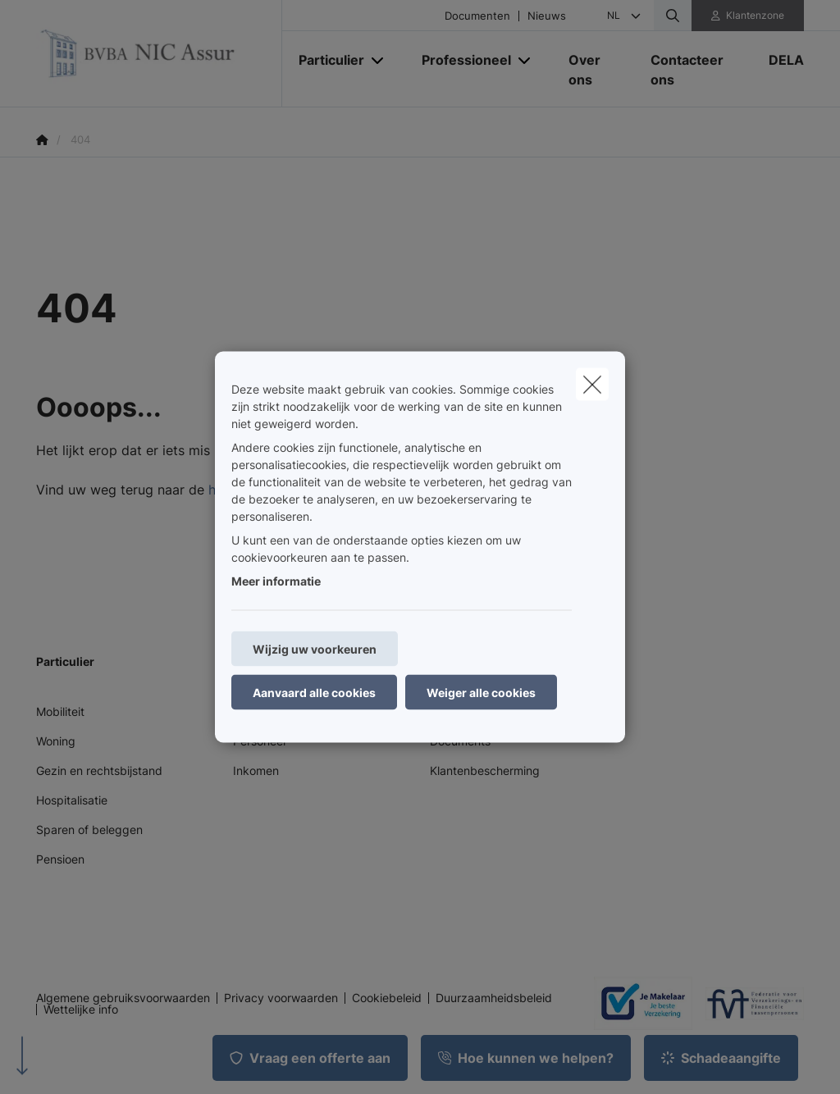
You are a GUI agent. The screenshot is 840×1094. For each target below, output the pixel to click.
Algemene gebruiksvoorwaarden (123, 998)
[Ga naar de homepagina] (159, 53)
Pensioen (60, 859)
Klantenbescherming (485, 770)
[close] (592, 384)
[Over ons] (593, 70)
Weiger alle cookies (481, 693)
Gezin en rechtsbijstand (99, 770)
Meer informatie (276, 581)
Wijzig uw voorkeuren (315, 649)
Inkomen (256, 770)
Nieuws (546, 16)
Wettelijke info (80, 1009)
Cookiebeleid (387, 998)
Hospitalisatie (71, 800)
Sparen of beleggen (89, 829)
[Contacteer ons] (693, 70)
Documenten (477, 16)
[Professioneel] (460, 60)
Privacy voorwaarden (281, 998)
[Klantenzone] (748, 15)
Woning (55, 741)
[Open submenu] (378, 59)
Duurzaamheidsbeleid (494, 998)
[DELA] (778, 60)
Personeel (259, 741)
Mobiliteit (60, 711)
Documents (460, 741)
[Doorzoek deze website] (673, 15)
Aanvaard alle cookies (314, 693)
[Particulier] (325, 60)
